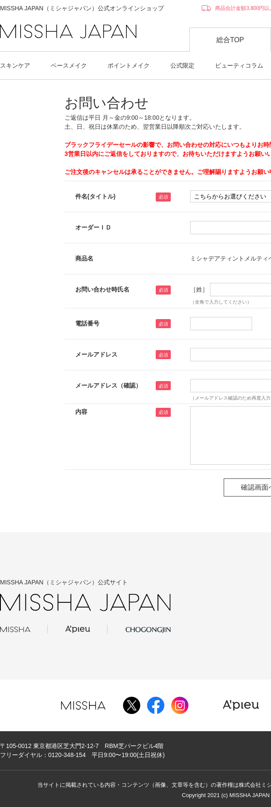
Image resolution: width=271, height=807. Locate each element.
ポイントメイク (129, 65)
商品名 (84, 258)
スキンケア (15, 65)
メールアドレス (96, 354)
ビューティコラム (239, 65)
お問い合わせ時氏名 (102, 289)
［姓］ (199, 289)
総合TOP (230, 39)
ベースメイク (69, 65)
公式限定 (182, 65)
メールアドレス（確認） (108, 385)
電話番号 (87, 323)
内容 (81, 411)
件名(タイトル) (95, 196)
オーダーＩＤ (93, 227)
